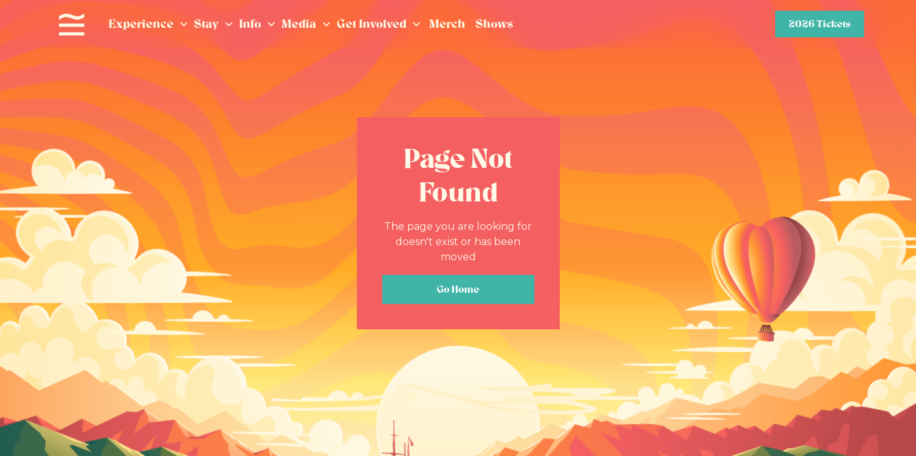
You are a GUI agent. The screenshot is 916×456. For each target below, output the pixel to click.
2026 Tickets (819, 24)
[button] (148, 24)
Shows (494, 23)
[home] (72, 24)
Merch (447, 23)
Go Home (458, 289)
